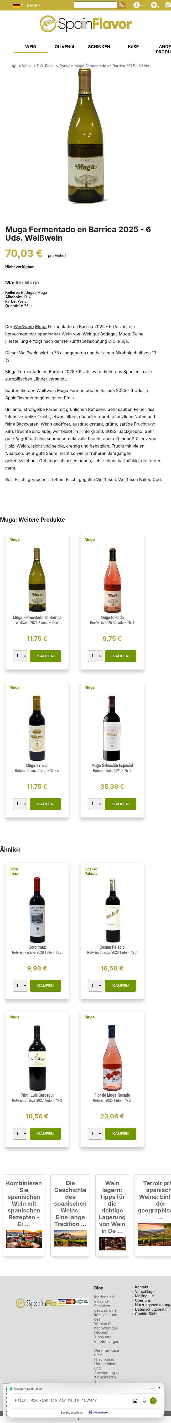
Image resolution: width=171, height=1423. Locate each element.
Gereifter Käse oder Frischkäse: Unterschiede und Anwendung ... (106, 1361)
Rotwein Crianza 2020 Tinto (107, 952)
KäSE (133, 46)
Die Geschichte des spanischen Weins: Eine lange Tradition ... (70, 1203)
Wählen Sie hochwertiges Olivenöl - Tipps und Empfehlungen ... (106, 1334)
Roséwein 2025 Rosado (107, 623)
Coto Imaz (13, 871)
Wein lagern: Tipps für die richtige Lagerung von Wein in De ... (112, 1207)
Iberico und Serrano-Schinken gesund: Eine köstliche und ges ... (105, 1308)
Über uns (143, 1300)
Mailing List (145, 1296)
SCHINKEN (99, 46)
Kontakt (141, 1287)
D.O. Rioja (118, 341)
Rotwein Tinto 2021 (107, 771)
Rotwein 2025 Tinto (107, 1100)
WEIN (31, 46)
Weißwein (23, 326)
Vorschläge (144, 1291)
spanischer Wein (55, 334)
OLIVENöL (65, 46)
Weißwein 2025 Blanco (32, 623)
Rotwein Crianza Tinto (31, 771)
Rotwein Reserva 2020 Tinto (32, 952)
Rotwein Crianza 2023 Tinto (32, 1100)
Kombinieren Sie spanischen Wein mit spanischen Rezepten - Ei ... (24, 1203)
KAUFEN (45, 656)
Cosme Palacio (91, 871)
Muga (31, 282)
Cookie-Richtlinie (150, 1313)
